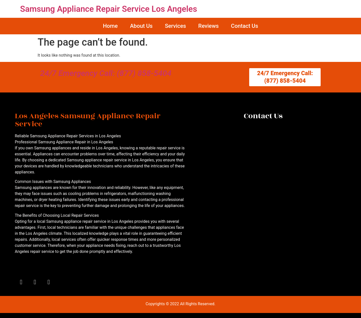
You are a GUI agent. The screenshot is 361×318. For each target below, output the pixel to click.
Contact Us (244, 26)
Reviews (208, 26)
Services (175, 26)
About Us (141, 26)
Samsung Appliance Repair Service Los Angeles (108, 9)
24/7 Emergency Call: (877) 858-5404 (105, 73)
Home (110, 26)
